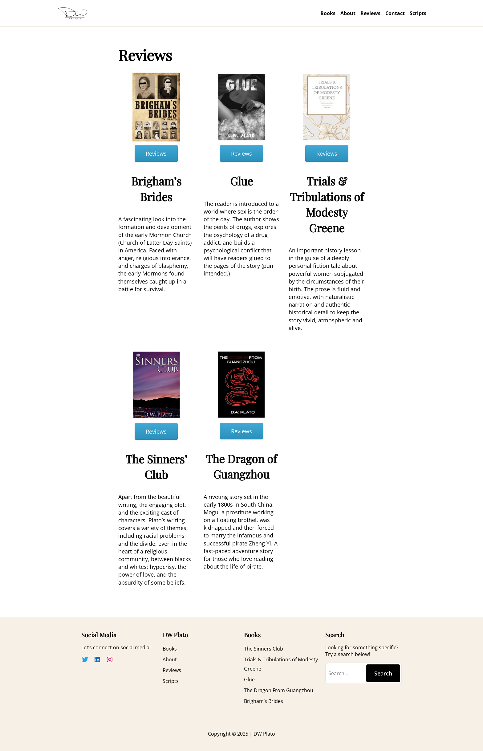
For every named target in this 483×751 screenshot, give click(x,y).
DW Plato (263, 733)
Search (383, 673)
